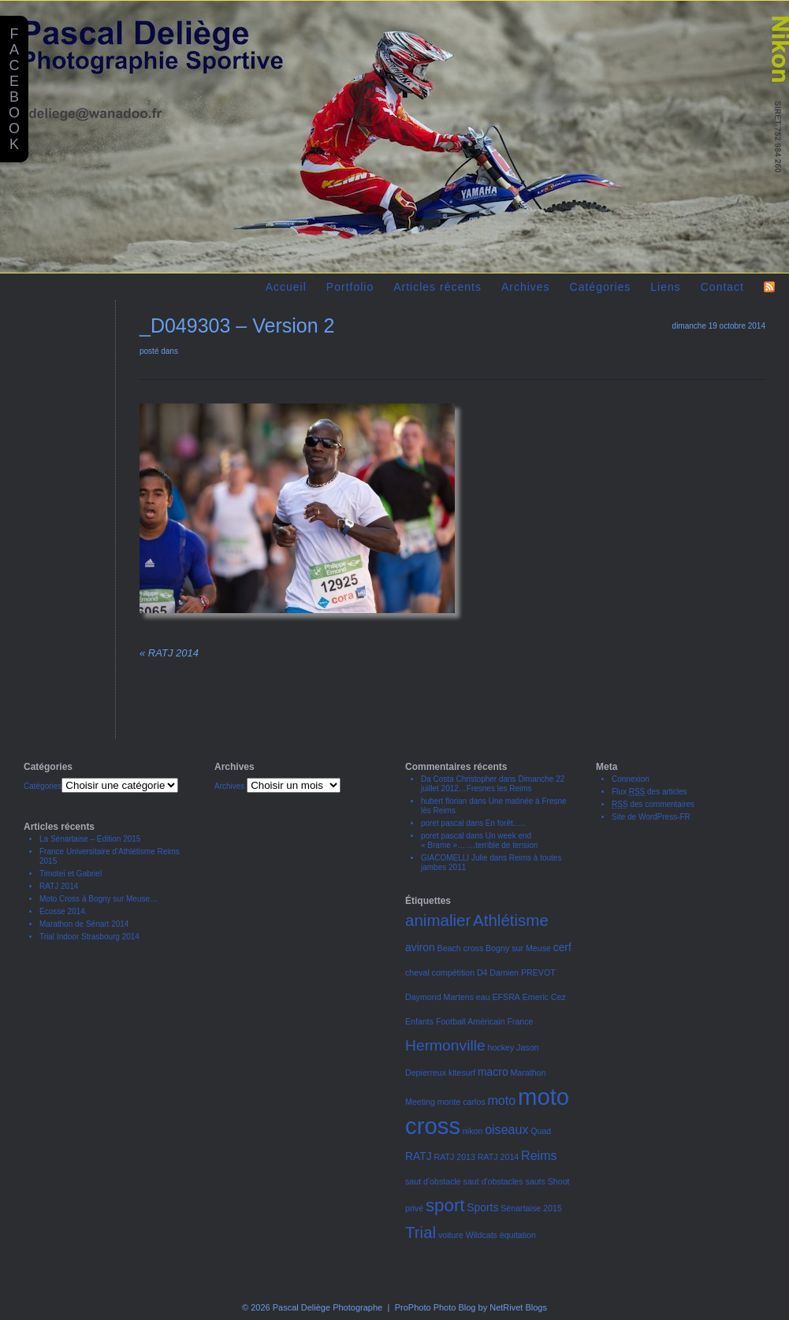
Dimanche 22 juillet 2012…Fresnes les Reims (492, 784)
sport (445, 1205)
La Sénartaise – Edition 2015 (89, 839)
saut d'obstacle (433, 1181)
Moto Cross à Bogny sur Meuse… (98, 898)
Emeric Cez (544, 997)
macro (493, 1071)
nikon (472, 1131)
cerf (562, 947)
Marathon (527, 1072)
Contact (722, 286)
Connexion (630, 779)
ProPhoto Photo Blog (435, 1307)
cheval (417, 972)
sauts (535, 1181)
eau (483, 997)
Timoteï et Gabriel (70, 873)
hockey (501, 1047)
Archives (525, 286)
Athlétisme (511, 920)
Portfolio (350, 286)
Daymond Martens (439, 997)
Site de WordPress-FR (651, 816)
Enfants (419, 1021)
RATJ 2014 (169, 653)
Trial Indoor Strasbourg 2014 (89, 936)
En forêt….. (506, 823)
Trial (420, 1232)
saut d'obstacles (493, 1181)
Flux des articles (649, 791)
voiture (450, 1235)
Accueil (286, 286)
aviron (420, 947)
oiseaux (506, 1129)
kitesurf (461, 1072)
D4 (482, 972)
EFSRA (506, 997)
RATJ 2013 (454, 1157)
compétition (453, 972)
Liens (665, 286)
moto (502, 1100)
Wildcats (481, 1235)
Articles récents (437, 286)
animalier (438, 920)
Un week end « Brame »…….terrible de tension (479, 840)
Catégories (600, 286)
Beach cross (460, 948)
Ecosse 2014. (63, 911)
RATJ (418, 1156)
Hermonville (445, 1045)
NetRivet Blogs (518, 1307)
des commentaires (653, 804)
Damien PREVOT (522, 972)
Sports (482, 1207)
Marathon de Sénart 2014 (83, 924)
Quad (540, 1131)
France (520, 1021)
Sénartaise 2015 (531, 1208)
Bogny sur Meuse (518, 948)
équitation (518, 1235)
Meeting (420, 1101)
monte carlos (461, 1101)
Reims (538, 1155)
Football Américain (470, 1021)
